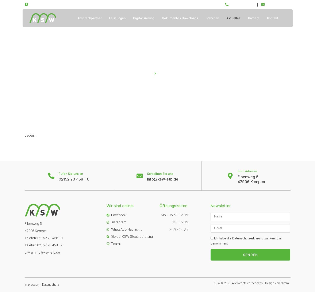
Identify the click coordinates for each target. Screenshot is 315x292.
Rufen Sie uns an (71, 173)
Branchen (212, 18)
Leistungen (117, 18)
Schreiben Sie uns (160, 173)
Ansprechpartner (89, 18)
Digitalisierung (143, 18)
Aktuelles (234, 18)
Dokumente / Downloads (180, 18)
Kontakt (272, 18)
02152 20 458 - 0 (74, 179)
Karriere (254, 18)
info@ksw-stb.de (162, 179)
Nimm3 (286, 283)
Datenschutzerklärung (248, 238)
